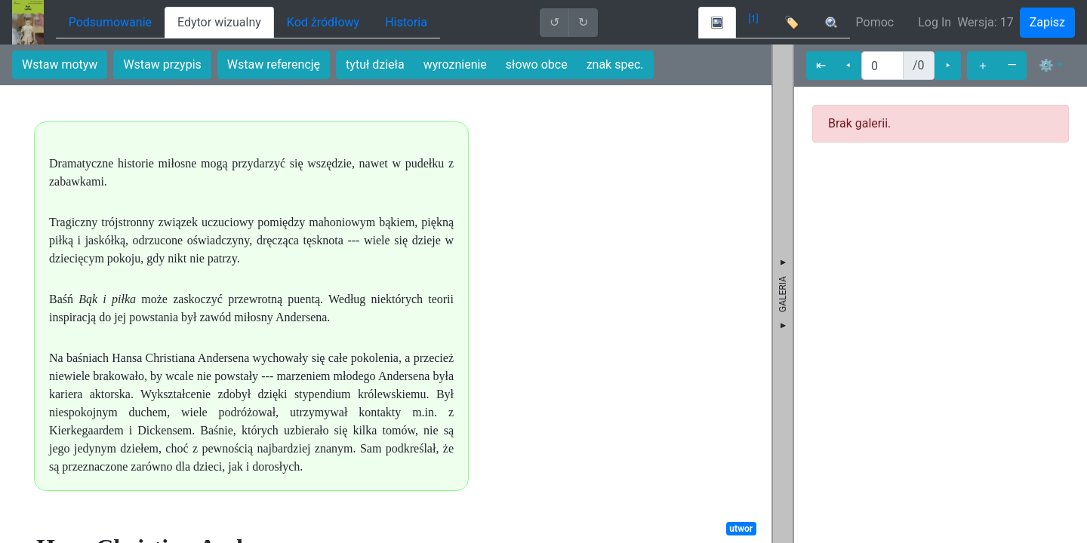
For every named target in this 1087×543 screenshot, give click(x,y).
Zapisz (1047, 22)
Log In (934, 22)
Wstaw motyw (59, 64)
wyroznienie (455, 64)
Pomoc (875, 22)
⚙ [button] (1046, 65)
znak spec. (615, 64)
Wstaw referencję (273, 64)
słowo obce (537, 64)
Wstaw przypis (162, 64)
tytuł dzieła (375, 64)
